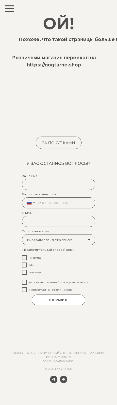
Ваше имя (29, 176)
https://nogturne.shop (54, 65)
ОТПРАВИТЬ (58, 300)
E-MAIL (27, 213)
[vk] (63, 382)
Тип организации (35, 231)
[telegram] (53, 382)
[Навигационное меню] (9, 8)
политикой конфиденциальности (67, 282)
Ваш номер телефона (39, 194)
